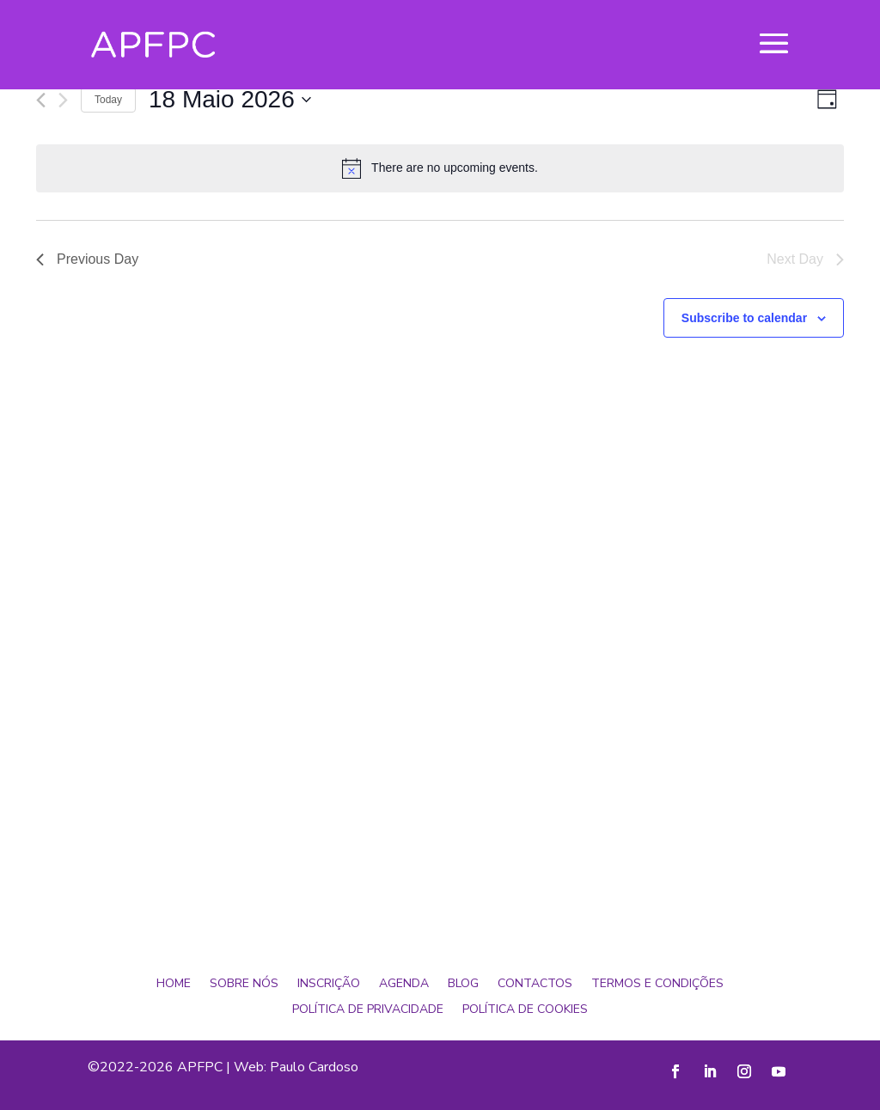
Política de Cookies (525, 1010)
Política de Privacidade (367, 1010)
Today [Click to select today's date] (108, 100)
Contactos (535, 984)
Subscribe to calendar (744, 318)
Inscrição (328, 984)
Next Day (805, 259)
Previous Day (87, 259)
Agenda (404, 984)
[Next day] (63, 100)
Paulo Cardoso (314, 1067)
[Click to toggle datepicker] (230, 99)
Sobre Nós (244, 984)
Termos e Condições (657, 984)
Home (173, 984)
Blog (463, 984)
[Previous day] (41, 100)
